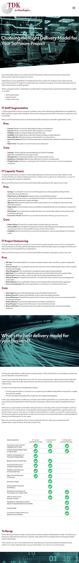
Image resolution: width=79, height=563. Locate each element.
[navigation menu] (74, 8)
